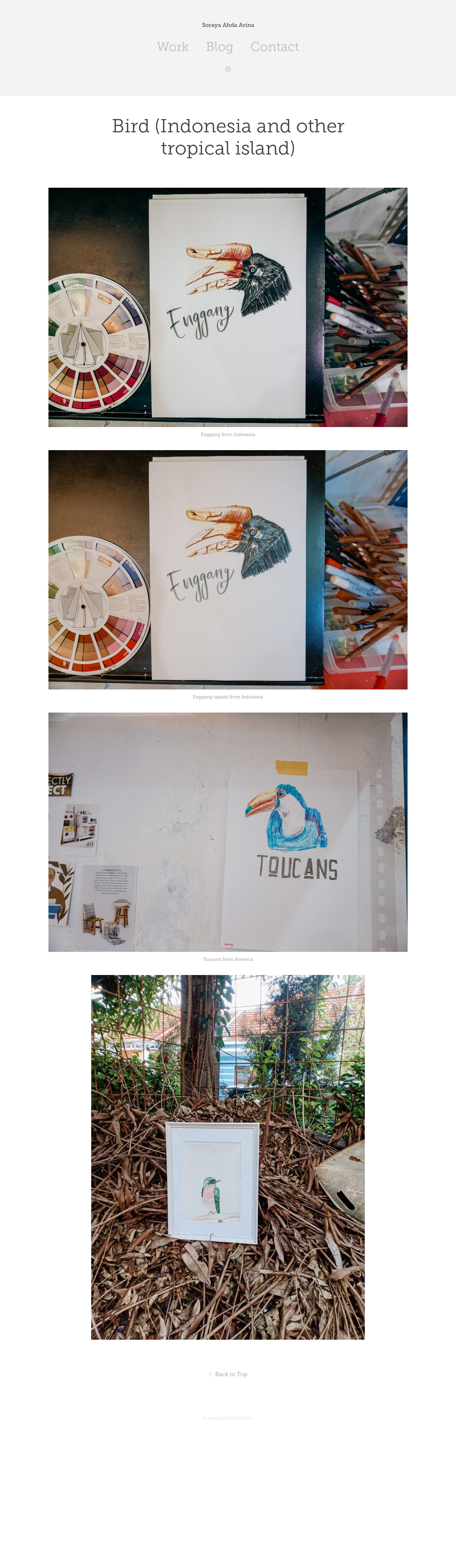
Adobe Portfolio (239, 1418)
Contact (274, 47)
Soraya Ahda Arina (228, 25)
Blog (219, 47)
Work (173, 47)
